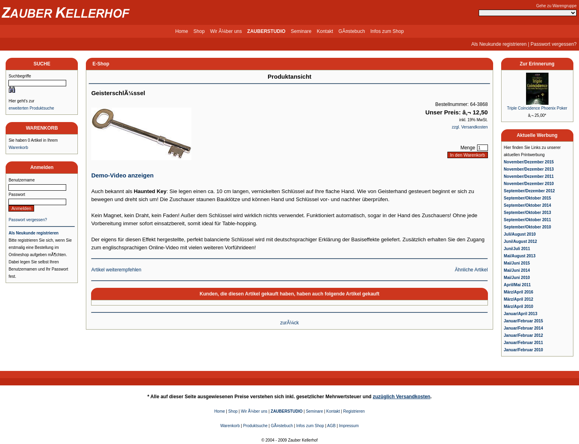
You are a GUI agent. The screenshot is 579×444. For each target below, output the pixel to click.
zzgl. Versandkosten (470, 127)
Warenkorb (18, 147)
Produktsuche (255, 426)
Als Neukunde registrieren (498, 44)
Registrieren (354, 411)
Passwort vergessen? (553, 44)
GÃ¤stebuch (352, 31)
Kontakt (325, 31)
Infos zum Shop (387, 31)
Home (181, 31)
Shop (199, 31)
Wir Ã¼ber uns (226, 31)
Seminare (301, 31)
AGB (331, 426)
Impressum (349, 426)
